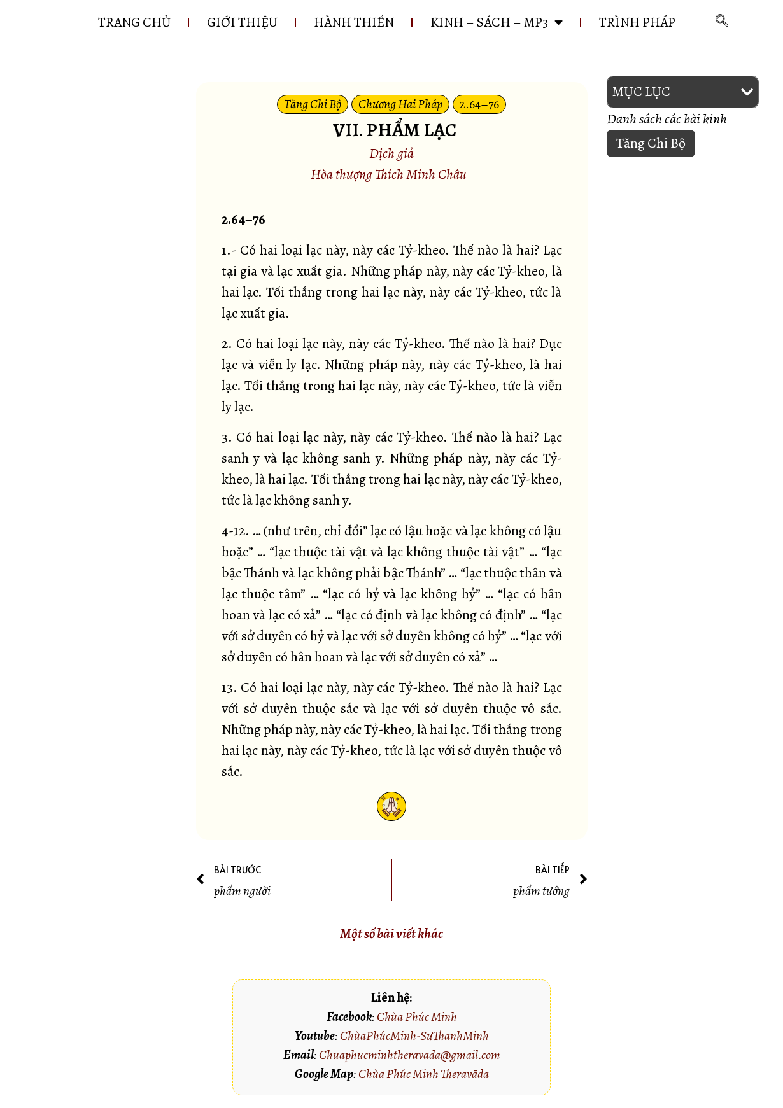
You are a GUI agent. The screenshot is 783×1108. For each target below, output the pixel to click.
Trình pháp (637, 22)
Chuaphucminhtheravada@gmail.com (409, 1054)
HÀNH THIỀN (354, 22)
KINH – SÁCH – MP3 (496, 22)
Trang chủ (134, 22)
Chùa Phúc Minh (417, 1016)
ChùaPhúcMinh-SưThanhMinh (414, 1035)
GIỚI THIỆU (242, 22)
